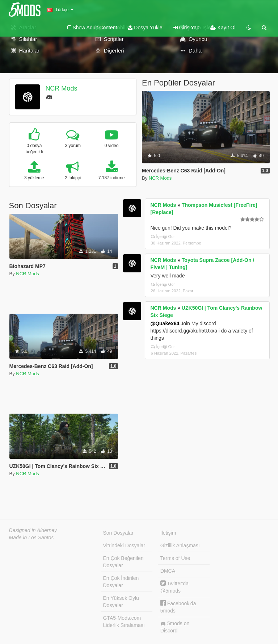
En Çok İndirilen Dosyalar (121, 581)
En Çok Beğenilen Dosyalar (123, 561)
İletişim (168, 533)
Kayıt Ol (223, 27)
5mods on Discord (174, 626)
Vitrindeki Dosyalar (124, 545)
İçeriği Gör (163, 236)
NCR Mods (61, 88)
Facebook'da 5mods (178, 607)
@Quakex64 (165, 323)
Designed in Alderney (33, 530)
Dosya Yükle (145, 27)
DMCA (167, 571)
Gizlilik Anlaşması (180, 545)
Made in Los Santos (31, 537)
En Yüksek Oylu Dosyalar (121, 601)
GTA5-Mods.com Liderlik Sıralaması (124, 621)
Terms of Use (175, 558)
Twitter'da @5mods (174, 587)
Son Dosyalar (118, 533)
